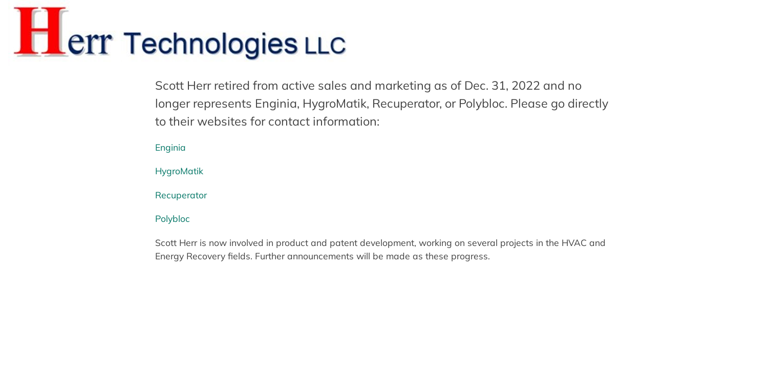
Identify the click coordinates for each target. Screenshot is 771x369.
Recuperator (181, 194)
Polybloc (172, 218)
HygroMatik (179, 170)
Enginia (170, 147)
